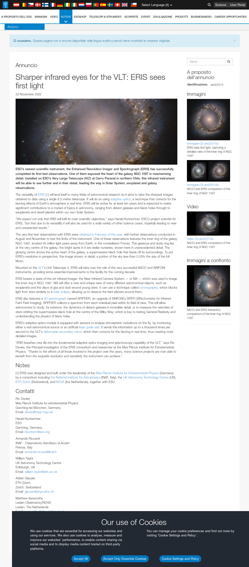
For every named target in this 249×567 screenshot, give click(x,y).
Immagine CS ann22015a (202, 143)
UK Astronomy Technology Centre (146, 377)
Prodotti (181, 16)
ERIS (41, 194)
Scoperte (131, 16)
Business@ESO (201, 16)
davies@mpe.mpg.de (39, 412)
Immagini (41, 16)
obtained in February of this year (100, 234)
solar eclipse (61, 292)
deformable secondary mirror (62, 332)
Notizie (65, 19)
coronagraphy (148, 287)
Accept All (81, 559)
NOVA (60, 382)
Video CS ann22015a (200, 239)
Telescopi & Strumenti (105, 16)
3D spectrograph (55, 298)
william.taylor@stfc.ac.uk (41, 472)
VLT (40, 268)
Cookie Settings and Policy (180, 559)
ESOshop (80, 16)
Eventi (145, 16)
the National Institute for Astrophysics (75, 377)
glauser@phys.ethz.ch (39, 491)
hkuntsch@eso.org (37, 432)
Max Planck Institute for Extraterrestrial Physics (127, 373)
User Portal (237, 5)
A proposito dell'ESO (16, 16)
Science (220, 5)
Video (54, 16)
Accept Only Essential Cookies (124, 559)
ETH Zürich (23, 382)
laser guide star (89, 327)
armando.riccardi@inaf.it (41, 452)
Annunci (8, 27)
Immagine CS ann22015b (203, 185)
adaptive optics (120, 199)
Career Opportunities (230, 16)
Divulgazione (162, 16)
